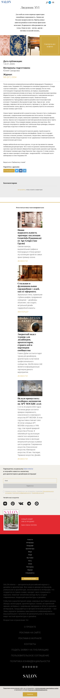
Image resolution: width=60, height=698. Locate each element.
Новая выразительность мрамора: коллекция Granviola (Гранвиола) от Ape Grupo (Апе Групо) (29, 236)
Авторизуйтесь (21, 189)
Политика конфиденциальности (30, 661)
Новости (30, 539)
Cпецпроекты (30, 573)
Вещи (30, 552)
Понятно (30, 694)
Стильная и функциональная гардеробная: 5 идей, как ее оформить (29, 287)
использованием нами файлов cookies (46, 688)
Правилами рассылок (38, 493)
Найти (50, 2)
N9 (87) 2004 (9, 77)
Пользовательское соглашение (30, 655)
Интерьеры (30, 542)
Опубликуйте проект (30, 578)
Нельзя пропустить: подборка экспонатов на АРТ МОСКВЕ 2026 (29, 401)
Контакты (30, 644)
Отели (30, 564)
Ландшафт (30, 545)
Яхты (30, 561)
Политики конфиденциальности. (37, 690)
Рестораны (30, 567)
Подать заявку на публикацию (30, 649)
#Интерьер (23, 312)
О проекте (30, 627)
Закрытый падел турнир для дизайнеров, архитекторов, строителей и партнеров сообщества (27, 342)
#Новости (23, 261)
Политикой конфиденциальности (21, 493)
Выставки (30, 558)
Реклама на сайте (30, 632)
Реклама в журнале (30, 638)
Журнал (30, 570)
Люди (30, 555)
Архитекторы (30, 548)
